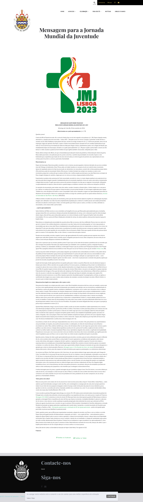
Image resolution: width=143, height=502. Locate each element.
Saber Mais (30, 498)
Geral (43, 468)
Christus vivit (99, 248)
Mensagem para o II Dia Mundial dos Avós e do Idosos (77, 347)
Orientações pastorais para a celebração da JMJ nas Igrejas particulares (70, 407)
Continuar (111, 495)
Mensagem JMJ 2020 (41, 397)
